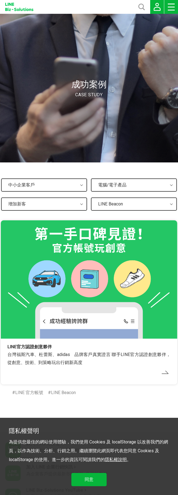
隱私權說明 (116, 459)
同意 (89, 479)
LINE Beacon (63, 392)
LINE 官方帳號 (29, 392)
